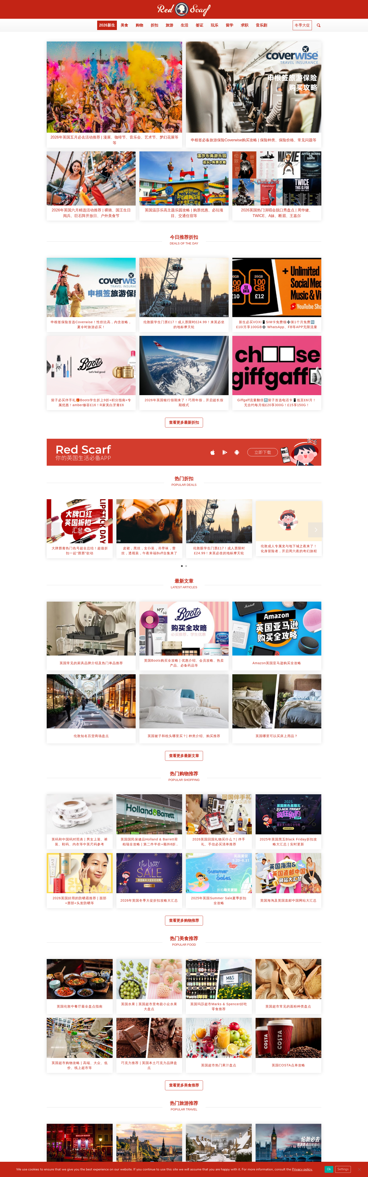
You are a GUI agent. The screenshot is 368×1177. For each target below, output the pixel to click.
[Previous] (52, 529)
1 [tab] (182, 566)
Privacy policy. (302, 1169)
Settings (343, 1169)
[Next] (315, 529)
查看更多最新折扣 (184, 422)
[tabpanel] (80, 530)
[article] (114, 94)
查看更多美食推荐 (184, 1085)
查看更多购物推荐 (184, 920)
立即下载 (262, 452)
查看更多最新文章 (184, 756)
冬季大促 (302, 25)
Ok (329, 1169)
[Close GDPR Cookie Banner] (359, 1169)
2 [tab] (186, 566)
